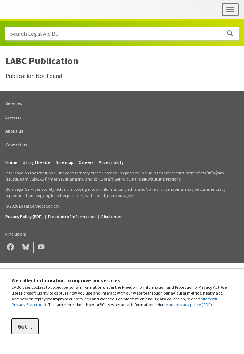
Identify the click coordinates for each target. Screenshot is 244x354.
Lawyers (13, 117)
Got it (24, 326)
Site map (65, 162)
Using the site (37, 162)
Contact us (16, 145)
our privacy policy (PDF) (190, 304)
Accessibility (111, 162)
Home (11, 162)
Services (13, 103)
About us (14, 131)
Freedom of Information (72, 216)
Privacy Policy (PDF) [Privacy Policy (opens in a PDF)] (24, 216)
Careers (86, 162)
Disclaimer (111, 216)
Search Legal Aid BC (124, 33)
